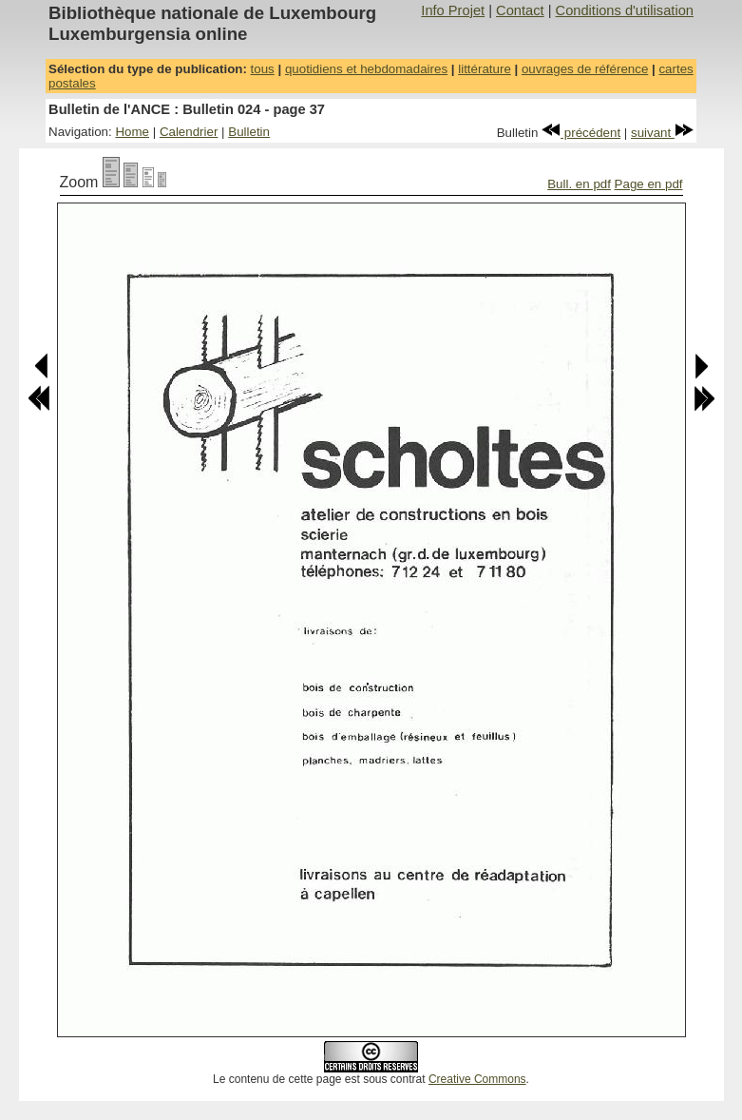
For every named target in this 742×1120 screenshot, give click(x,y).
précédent (581, 133)
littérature (484, 69)
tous (263, 69)
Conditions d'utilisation (625, 10)
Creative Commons (477, 1079)
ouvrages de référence (585, 69)
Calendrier (189, 132)
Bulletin (249, 132)
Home (132, 132)
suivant (662, 133)
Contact (520, 10)
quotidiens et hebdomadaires (366, 69)
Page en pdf (649, 184)
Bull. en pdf (579, 184)
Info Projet (453, 10)
